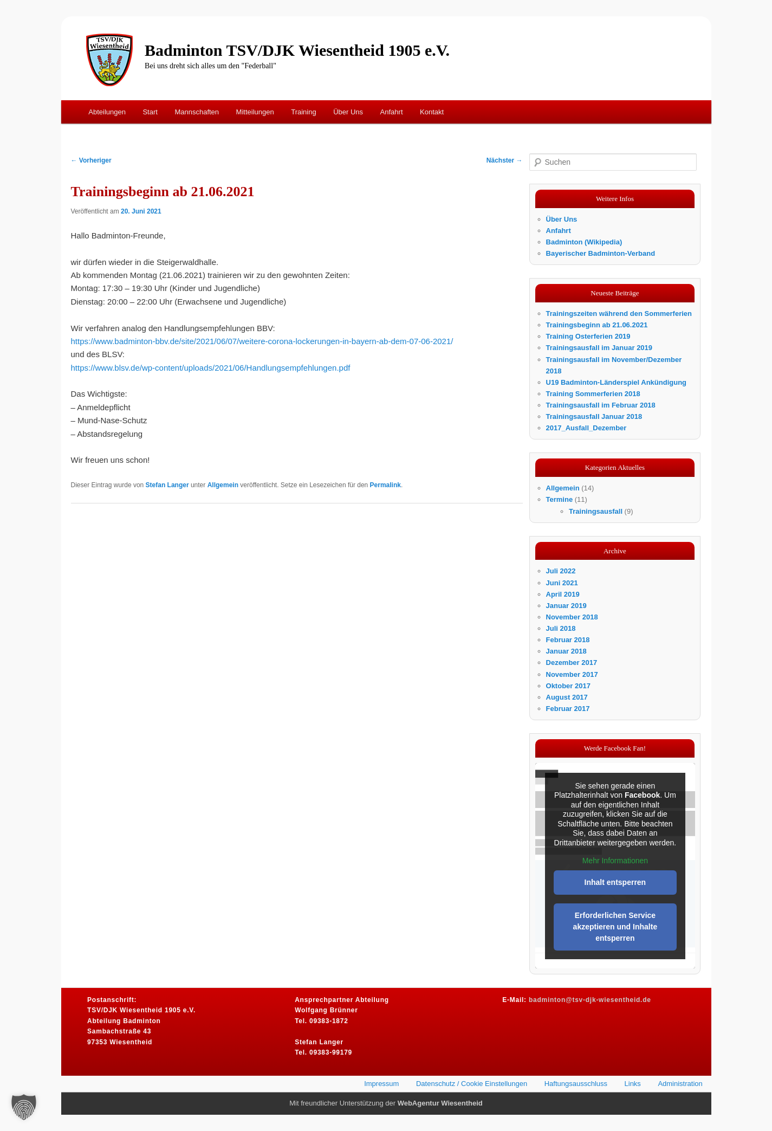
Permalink (385, 485)
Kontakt (432, 112)
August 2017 (567, 697)
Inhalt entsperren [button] (615, 882)
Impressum (381, 1084)
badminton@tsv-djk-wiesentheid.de (590, 1000)
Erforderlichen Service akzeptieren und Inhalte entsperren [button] (615, 926)
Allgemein (222, 485)
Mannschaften (196, 112)
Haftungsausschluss (575, 1084)
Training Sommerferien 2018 (593, 394)
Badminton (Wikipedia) (584, 242)
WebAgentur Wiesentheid (440, 1103)
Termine (559, 499)
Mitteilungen (255, 112)
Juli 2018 (561, 628)
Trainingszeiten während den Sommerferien (619, 313)
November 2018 (572, 617)
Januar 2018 (566, 651)
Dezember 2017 (572, 662)
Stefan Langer (167, 485)
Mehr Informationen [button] (614, 860)
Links (633, 1084)
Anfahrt (391, 112)
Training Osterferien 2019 (588, 336)
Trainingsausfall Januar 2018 (594, 416)
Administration (680, 1084)
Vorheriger (91, 160)
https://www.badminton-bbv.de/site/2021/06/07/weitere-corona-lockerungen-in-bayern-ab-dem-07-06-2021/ (262, 341)
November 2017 (572, 674)
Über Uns (348, 112)
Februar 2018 (568, 640)
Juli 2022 (561, 571)
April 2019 (563, 594)
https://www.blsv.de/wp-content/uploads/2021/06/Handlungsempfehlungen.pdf (211, 367)
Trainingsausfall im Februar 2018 (601, 405)
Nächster (504, 160)
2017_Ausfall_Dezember (586, 428)
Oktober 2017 (568, 686)
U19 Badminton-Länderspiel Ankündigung (616, 382)
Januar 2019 (566, 606)
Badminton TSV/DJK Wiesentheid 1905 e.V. (297, 50)
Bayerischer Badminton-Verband (601, 253)
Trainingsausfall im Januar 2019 (599, 348)
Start (149, 112)
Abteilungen (107, 112)
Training (303, 112)
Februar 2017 (568, 709)
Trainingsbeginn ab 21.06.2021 (597, 325)
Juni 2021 (562, 583)
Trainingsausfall (595, 511)
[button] (24, 1107)
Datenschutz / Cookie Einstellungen (471, 1084)
